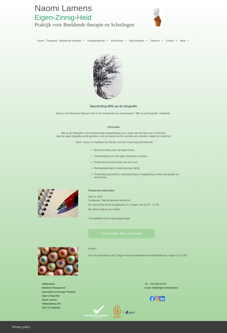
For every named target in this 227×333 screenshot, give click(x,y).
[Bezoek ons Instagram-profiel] (157, 298)
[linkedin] (162, 298)
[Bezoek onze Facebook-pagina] (152, 298)
